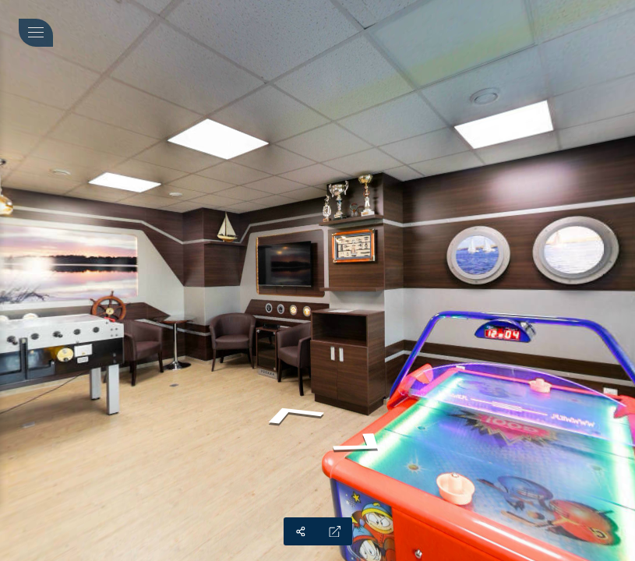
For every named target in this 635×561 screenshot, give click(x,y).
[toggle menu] (36, 33)
